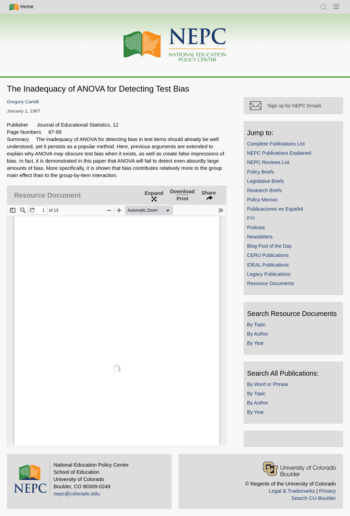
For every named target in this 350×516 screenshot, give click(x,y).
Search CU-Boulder (313, 498)
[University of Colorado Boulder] (299, 469)
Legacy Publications (269, 274)
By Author (257, 334)
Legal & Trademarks (292, 491)
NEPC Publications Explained (279, 153)
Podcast (256, 227)
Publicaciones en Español (275, 209)
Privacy (327, 491)
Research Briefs (264, 190)
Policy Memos (262, 199)
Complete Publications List (276, 143)
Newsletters (259, 236)
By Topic (256, 324)
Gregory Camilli (23, 101)
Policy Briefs (260, 172)
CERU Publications (268, 255)
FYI (251, 218)
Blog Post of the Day (269, 246)
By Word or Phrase (267, 384)
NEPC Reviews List (268, 162)
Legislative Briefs (265, 181)
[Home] (175, 45)
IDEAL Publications (268, 265)
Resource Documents (270, 283)
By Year (255, 343)
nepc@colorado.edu (77, 493)
